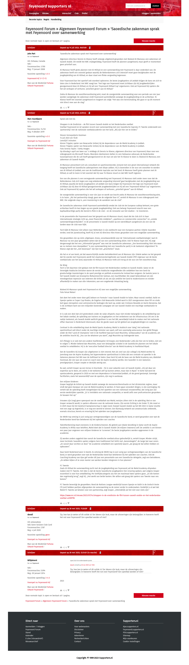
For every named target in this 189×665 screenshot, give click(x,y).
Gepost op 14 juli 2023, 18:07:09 (73, 48)
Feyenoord (35, 56)
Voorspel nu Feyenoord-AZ (38, 141)
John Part (31, 54)
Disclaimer (79, 629)
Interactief (66, 13)
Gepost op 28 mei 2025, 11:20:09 (73, 509)
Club (76, 13)
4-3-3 (47, 74)
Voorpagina (34, 13)
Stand (28, 632)
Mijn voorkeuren (130, 638)
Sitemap (126, 635)
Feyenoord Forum (40, 29)
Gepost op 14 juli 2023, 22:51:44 (73, 113)
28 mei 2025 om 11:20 (87, 565)
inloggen (145, 13)
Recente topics (35, 19)
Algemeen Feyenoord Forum (83, 29)
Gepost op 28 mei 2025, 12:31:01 (73, 553)
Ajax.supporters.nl (130, 626)
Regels (46, 19)
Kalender (29, 635)
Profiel (84, 13)
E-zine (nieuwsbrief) (34, 638)
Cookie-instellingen (131, 641)
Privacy (77, 632)
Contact (77, 641)
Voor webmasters (81, 626)
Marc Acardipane (34, 119)
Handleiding (56, 19)
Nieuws (45, 13)
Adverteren (79, 635)
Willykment (32, 560)
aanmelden (156, 13)
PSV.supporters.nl (130, 632)
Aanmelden (30, 626)
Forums (55, 13)
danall (30, 514)
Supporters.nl (130, 621)
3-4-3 (47, 578)
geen (47, 535)
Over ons (79, 621)
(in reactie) (92, 553)
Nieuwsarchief (32, 641)
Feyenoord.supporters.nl (133, 629)
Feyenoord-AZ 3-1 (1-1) (37, 78)
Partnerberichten (81, 638)
